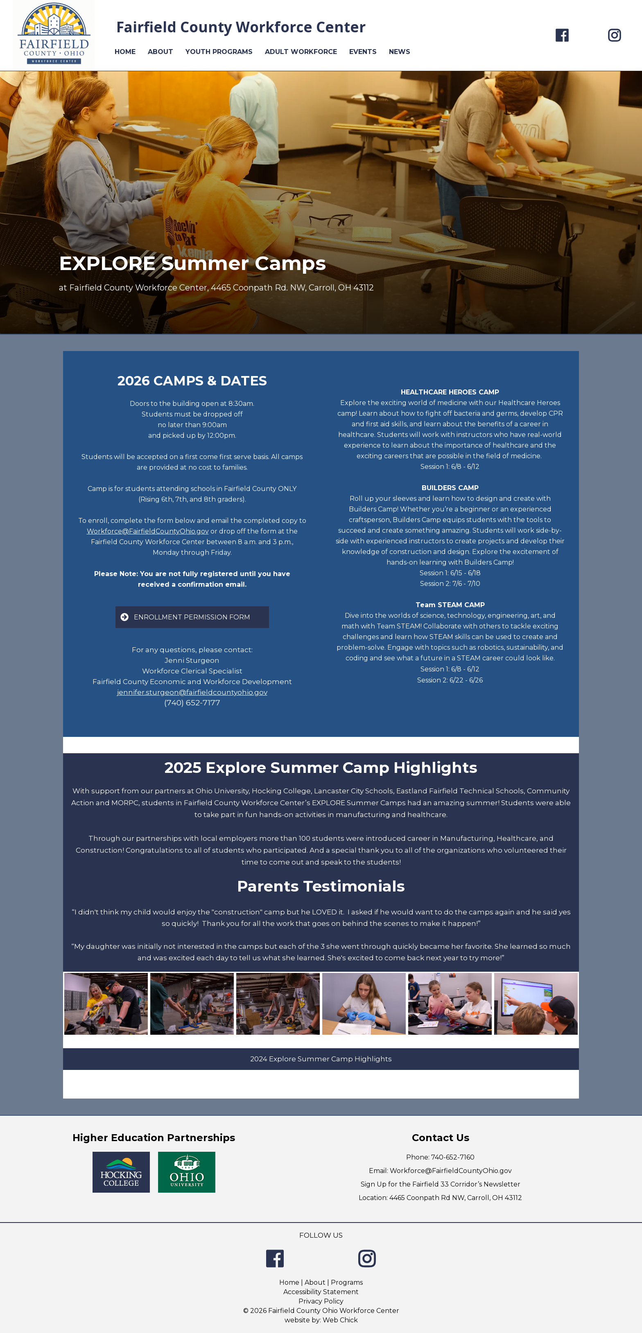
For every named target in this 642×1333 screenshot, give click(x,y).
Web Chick (340, 1320)
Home (289, 1282)
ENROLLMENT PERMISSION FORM (185, 616)
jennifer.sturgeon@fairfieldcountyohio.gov (192, 692)
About (315, 1282)
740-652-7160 (453, 1157)
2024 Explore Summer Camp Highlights (321, 1059)
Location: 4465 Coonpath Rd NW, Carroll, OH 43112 (440, 1198)
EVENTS (363, 52)
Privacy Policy (321, 1301)
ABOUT (160, 52)
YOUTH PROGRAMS (219, 52)
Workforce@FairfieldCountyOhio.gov (148, 531)
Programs (347, 1282)
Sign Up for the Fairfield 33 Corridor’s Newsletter (440, 1184)
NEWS (399, 52)
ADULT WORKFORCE (301, 52)
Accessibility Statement (321, 1292)
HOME (125, 52)
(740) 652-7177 (192, 702)
